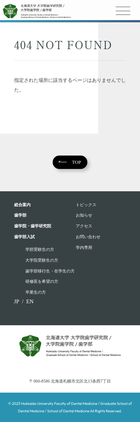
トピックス (86, 204)
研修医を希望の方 (41, 281)
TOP (76, 162)
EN (30, 301)
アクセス (84, 226)
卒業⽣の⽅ (35, 292)
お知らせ (84, 215)
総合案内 (22, 204)
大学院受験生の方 (41, 260)
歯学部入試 (24, 236)
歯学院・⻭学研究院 (32, 226)
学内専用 (84, 247)
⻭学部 (20, 215)
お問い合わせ (88, 236)
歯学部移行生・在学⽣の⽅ (50, 271)
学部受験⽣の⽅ (39, 249)
